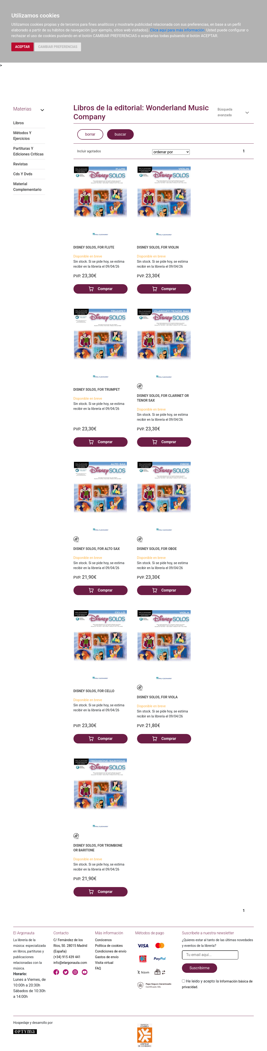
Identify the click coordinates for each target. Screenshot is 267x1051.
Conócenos (103, 940)
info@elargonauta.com (70, 963)
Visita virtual (104, 963)
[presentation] (218, 1001)
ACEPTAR (22, 47)
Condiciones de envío (110, 951)
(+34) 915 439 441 (67, 957)
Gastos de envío (107, 957)
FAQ (98, 968)
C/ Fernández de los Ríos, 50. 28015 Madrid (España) (70, 945)
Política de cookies (109, 946)
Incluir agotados (89, 151)
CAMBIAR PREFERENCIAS (57, 47)
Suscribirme (199, 968)
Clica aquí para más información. (177, 30)
